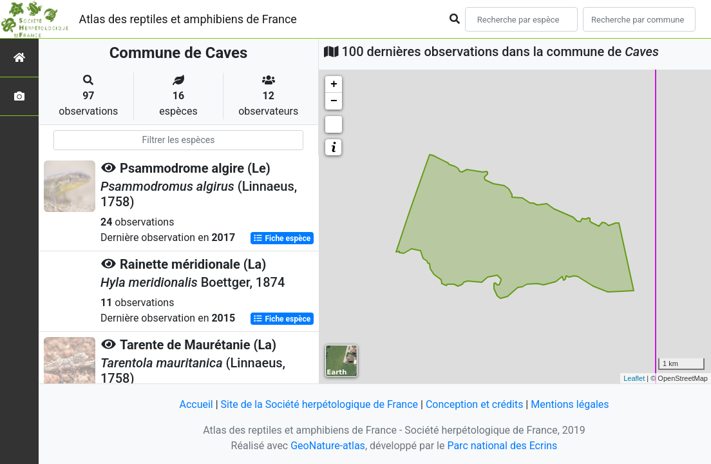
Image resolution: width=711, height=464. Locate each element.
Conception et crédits (475, 404)
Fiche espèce (281, 238)
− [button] (333, 101)
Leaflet (634, 378)
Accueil (196, 404)
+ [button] (333, 84)
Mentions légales (570, 404)
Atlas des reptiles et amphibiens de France (188, 19)
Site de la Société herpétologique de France (319, 404)
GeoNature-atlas (327, 446)
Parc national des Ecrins (502, 446)
